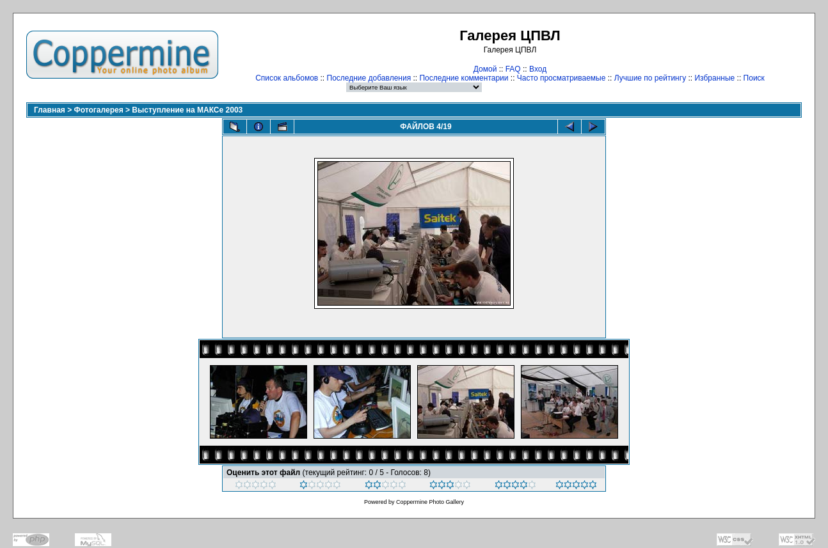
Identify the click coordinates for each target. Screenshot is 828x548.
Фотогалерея (98, 110)
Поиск (754, 78)
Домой (485, 69)
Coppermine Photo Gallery (430, 502)
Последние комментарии (463, 78)
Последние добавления (369, 78)
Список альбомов (286, 78)
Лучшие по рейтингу (650, 78)
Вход (537, 69)
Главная (49, 110)
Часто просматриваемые (561, 78)
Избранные (714, 78)
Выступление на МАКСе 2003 (187, 110)
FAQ (513, 69)
